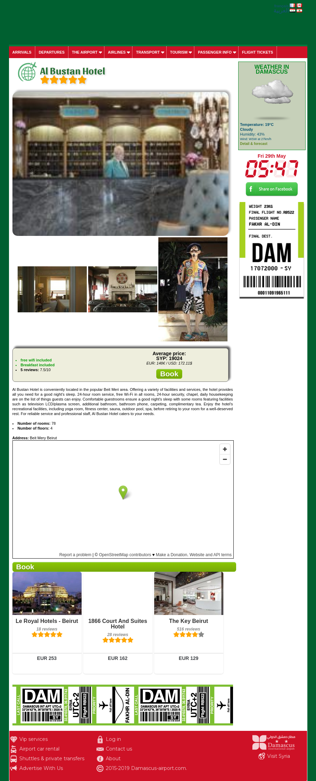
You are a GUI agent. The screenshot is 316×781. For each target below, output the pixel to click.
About (113, 758)
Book (169, 374)
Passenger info (215, 52)
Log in (113, 739)
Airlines (117, 52)
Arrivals (21, 52)
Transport (147, 52)
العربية (281, 10)
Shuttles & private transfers (51, 758)
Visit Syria (278, 756)
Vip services (33, 739)
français (281, 6)
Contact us (119, 749)
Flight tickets (257, 52)
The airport (84, 52)
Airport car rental (39, 749)
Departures (52, 52)
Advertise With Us (41, 768)
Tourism (179, 52)
